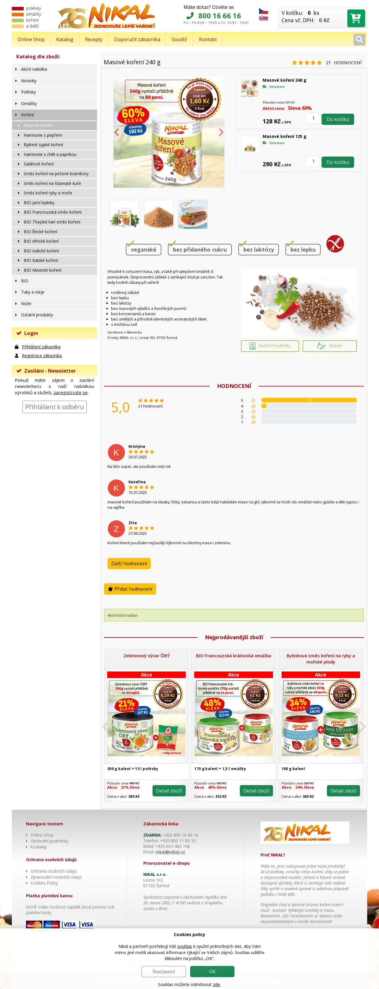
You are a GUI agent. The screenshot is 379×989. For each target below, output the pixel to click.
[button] (110, 726)
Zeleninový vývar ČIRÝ (146, 655)
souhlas (184, 946)
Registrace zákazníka (42, 355)
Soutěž (179, 39)
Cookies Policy (44, 883)
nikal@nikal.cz (170, 852)
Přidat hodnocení (130, 589)
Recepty (93, 39)
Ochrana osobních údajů (53, 871)
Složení (329, 346)
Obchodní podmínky (49, 841)
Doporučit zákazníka (137, 39)
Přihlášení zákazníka (41, 346)
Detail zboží (169, 790)
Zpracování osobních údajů (56, 877)
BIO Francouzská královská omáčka (233, 655)
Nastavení (163, 971)
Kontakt (208, 39)
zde (216, 984)
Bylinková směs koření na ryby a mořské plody (321, 659)
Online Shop (31, 39)
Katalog (64, 39)
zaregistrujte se (71, 392)
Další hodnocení (129, 563)
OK (212, 971)
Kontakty (38, 847)
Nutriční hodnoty (269, 346)
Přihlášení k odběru (54, 406)
